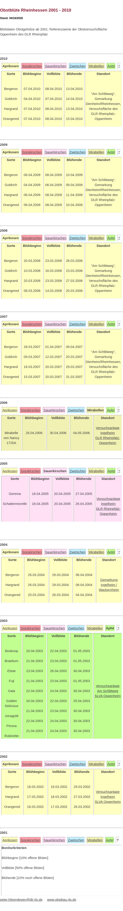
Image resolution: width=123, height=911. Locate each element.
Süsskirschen (32, 66)
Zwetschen (78, 66)
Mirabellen (96, 66)
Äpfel (111, 66)
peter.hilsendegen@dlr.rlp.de (21, 899)
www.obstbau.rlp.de (61, 899)
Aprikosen (10, 410)
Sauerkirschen (55, 66)
